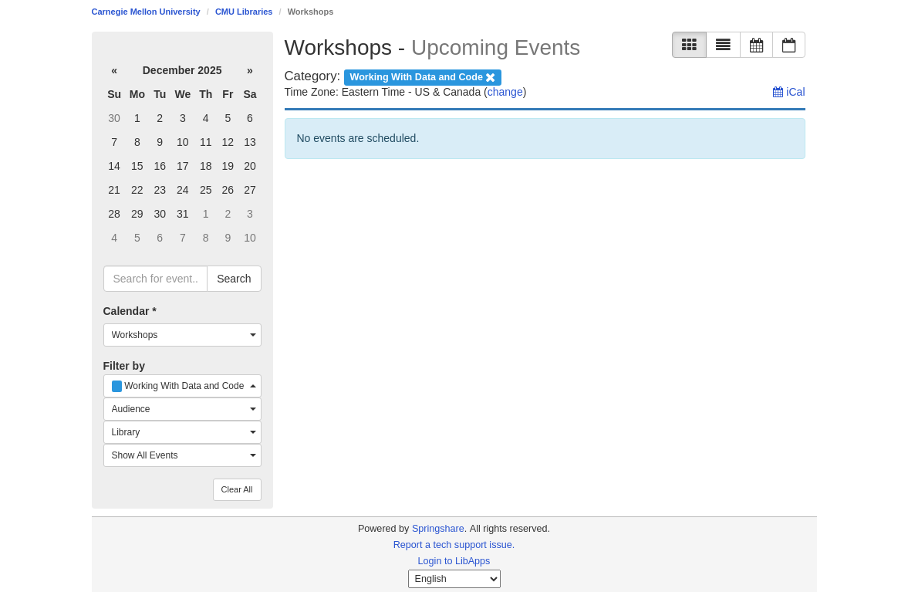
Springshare (438, 528)
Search (234, 278)
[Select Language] (454, 579)
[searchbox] (155, 279)
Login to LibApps (454, 561)
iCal (789, 92)
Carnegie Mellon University (146, 11)
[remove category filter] (422, 76)
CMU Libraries (244, 11)
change (505, 92)
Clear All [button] (237, 489)
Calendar (130, 311)
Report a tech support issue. (454, 545)
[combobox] (182, 335)
